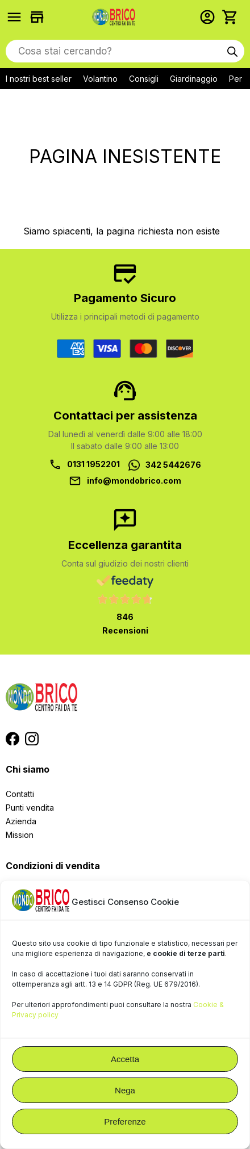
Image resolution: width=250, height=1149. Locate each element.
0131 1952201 (93, 464)
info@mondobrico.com (134, 480)
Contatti (20, 794)
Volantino (100, 78)
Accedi (210, 17)
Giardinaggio (194, 78)
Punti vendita (30, 807)
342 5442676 (173, 464)
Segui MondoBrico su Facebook (12, 738)
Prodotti (17, 17)
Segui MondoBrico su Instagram (32, 738)
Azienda (21, 821)
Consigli (144, 78)
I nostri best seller (39, 78)
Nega (125, 1090)
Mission (20, 835)
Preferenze (124, 1121)
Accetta (125, 1059)
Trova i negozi (39, 17)
